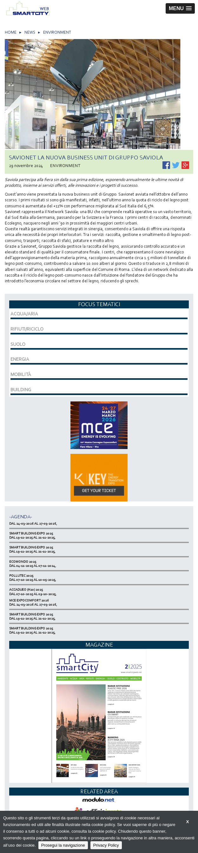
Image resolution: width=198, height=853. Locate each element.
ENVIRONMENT (57, 32)
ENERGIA (19, 359)
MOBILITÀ (20, 374)
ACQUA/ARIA (24, 314)
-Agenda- (20, 517)
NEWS (29, 32)
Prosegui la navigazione (63, 845)
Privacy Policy (106, 845)
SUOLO (17, 344)
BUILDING (20, 390)
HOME (10, 32)
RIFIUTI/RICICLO (26, 329)
